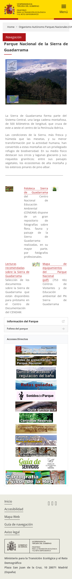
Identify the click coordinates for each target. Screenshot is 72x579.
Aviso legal (12, 532)
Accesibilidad (13, 509)
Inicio (8, 501)
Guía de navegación (18, 524)
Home (10, 27)
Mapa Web (12, 517)
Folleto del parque (17, 328)
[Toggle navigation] (62, 9)
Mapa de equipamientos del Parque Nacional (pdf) (55, 272)
